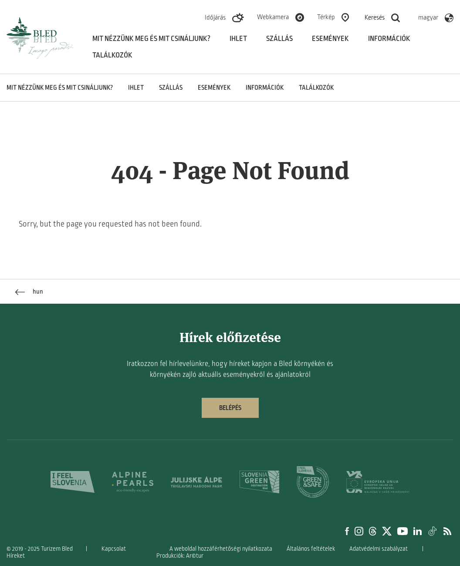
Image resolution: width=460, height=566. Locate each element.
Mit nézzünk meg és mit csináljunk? (151, 39)
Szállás (279, 39)
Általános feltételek (311, 549)
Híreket (16, 555)
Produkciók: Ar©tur (179, 555)
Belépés (230, 407)
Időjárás (215, 17)
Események (330, 39)
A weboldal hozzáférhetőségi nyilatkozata (220, 549)
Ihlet (238, 39)
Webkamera (273, 17)
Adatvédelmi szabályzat (378, 549)
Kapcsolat (113, 549)
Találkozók (112, 55)
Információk (389, 39)
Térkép (326, 17)
